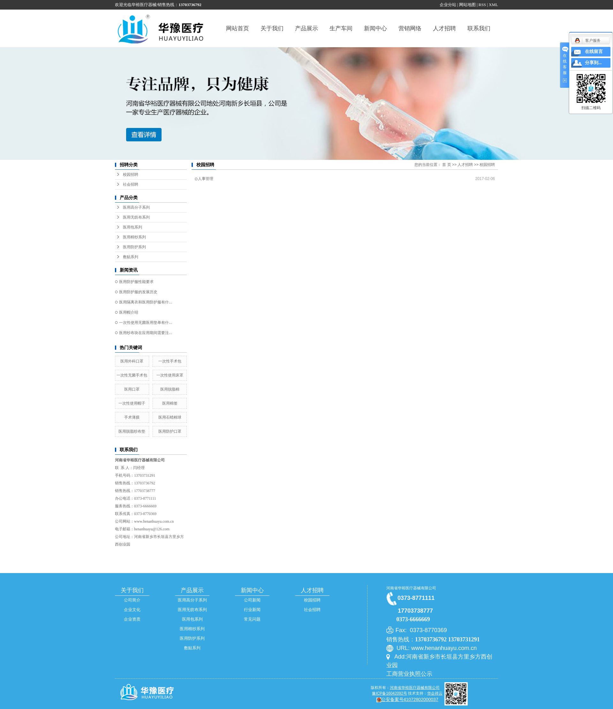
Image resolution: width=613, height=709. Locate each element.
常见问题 (252, 619)
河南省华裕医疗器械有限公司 (411, 588)
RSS (482, 4)
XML (493, 4)
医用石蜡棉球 (169, 417)
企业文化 (132, 609)
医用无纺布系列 (136, 217)
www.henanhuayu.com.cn (154, 521)
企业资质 (132, 619)
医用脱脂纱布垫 (131, 431)
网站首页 (237, 28)
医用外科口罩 (131, 361)
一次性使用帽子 (131, 403)
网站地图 (467, 4)
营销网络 (409, 28)
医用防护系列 (134, 247)
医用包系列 (132, 227)
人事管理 (205, 178)
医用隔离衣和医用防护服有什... (145, 302)
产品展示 (306, 28)
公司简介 (132, 600)
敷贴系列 (130, 257)
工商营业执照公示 (409, 674)
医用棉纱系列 (134, 237)
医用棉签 (170, 403)
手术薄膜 (132, 417)
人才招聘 (444, 28)
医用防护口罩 (169, 431)
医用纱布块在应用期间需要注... (145, 333)
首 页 (446, 164)
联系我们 (478, 28)
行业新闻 (252, 609)
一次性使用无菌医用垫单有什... (145, 322)
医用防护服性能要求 (136, 282)
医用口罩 (132, 389)
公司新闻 (252, 600)
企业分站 (448, 4)
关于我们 (272, 28)
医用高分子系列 (136, 207)
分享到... (593, 62)
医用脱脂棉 (169, 389)
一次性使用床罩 (169, 375)
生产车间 (340, 28)
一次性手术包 (169, 361)
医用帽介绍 (128, 312)
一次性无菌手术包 (132, 375)
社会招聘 (130, 184)
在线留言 (594, 51)
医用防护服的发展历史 (138, 292)
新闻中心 (375, 28)
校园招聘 (130, 174)
